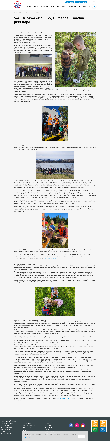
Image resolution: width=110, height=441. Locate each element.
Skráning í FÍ (48, 426)
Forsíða (16, 13)
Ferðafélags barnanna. (50, 259)
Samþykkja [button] (82, 436)
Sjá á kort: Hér (5, 426)
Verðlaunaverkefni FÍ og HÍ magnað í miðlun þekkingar (42, 13)
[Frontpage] (17, 5)
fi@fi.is (8, 429)
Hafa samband (49, 427)
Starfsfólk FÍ (48, 424)
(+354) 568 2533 (9, 427)
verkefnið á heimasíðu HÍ (63, 398)
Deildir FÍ (47, 429)
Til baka (18, 404)
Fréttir (20, 13)
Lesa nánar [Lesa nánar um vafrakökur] (28, 437)
